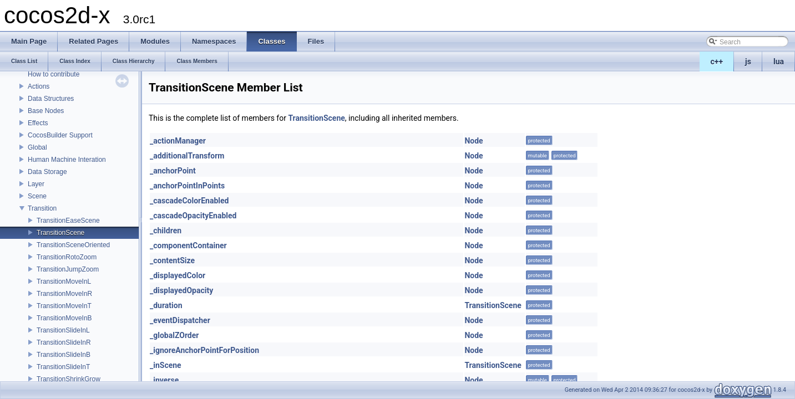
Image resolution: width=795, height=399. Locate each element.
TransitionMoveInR (64, 294)
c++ (717, 61)
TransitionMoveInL (64, 281)
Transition (42, 208)
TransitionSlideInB (63, 355)
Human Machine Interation (67, 159)
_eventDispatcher (180, 320)
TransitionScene (60, 233)
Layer (36, 184)
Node (473, 140)
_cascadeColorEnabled (189, 200)
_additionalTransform (187, 155)
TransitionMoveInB (64, 318)
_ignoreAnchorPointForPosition (204, 350)
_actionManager (178, 140)
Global (37, 147)
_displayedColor (177, 275)
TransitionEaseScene (68, 220)
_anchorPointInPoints (187, 185)
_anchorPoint (173, 170)
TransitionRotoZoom (67, 257)
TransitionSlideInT (63, 367)
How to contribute (53, 74)
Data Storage (47, 172)
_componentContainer (188, 245)
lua (778, 61)
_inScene (165, 365)
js (748, 61)
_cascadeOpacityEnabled (193, 215)
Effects (38, 123)
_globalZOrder (174, 335)
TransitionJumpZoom (68, 269)
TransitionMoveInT (64, 306)
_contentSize (172, 260)
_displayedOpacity (181, 290)
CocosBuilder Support (60, 135)
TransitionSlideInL (63, 330)
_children (165, 230)
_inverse (164, 380)
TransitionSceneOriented (73, 245)
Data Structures (51, 99)
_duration (166, 305)
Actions (38, 86)
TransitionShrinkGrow (68, 379)
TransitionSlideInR (64, 342)
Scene (37, 196)
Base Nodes (46, 111)
